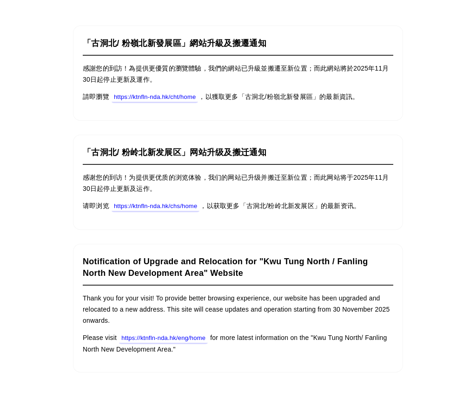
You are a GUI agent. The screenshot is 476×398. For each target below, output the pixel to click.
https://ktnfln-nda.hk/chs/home (155, 205)
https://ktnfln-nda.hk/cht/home (155, 96)
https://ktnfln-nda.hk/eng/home (163, 337)
